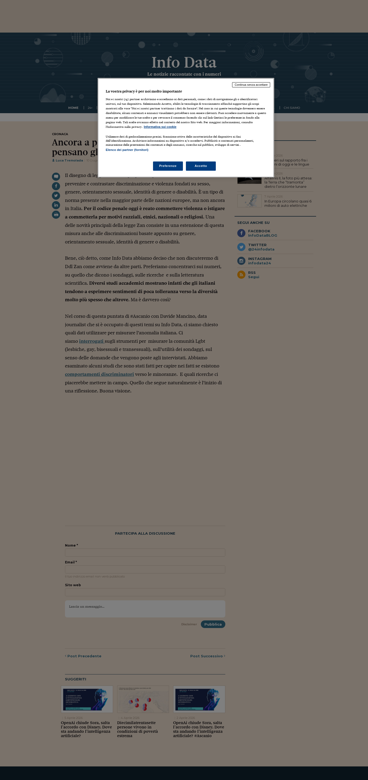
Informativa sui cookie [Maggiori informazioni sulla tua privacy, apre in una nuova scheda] (160, 126)
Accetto (201, 165)
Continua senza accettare (251, 84)
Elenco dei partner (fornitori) (127, 149)
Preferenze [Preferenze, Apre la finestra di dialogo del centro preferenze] (168, 165)
